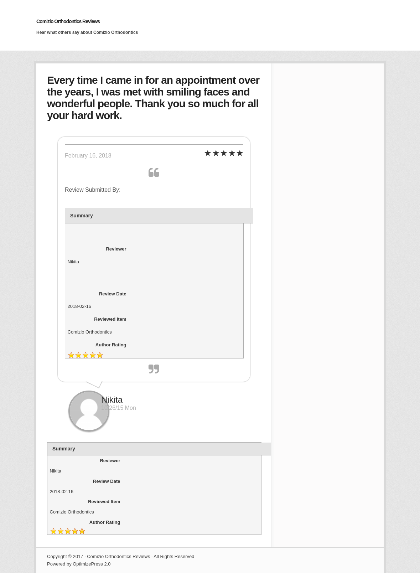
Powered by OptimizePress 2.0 (78, 564)
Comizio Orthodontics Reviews (68, 21)
